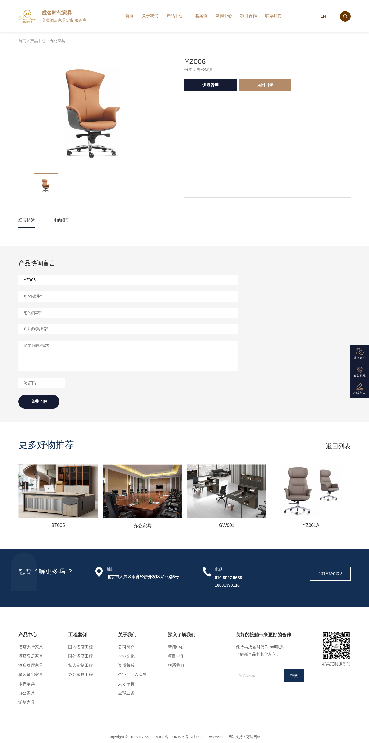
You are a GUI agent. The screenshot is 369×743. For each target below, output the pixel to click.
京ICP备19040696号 (172, 737)
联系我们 (273, 16)
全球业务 (126, 693)
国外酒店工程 (80, 656)
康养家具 (26, 684)
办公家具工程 (80, 674)
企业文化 (126, 656)
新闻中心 (224, 16)
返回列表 (338, 446)
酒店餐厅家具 (30, 665)
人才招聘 (126, 684)
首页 (129, 16)
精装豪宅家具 (30, 674)
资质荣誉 (126, 665)
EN (323, 16)
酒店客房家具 (30, 656)
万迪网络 (253, 737)
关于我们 (150, 16)
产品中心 (175, 16)
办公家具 (57, 41)
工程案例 (199, 16)
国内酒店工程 (80, 647)
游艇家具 (26, 702)
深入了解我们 (182, 634)
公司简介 (126, 647)
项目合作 (248, 16)
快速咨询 (210, 85)
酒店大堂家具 (30, 647)
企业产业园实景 (132, 674)
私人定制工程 (80, 665)
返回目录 (265, 85)
